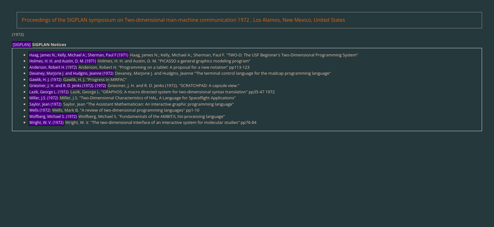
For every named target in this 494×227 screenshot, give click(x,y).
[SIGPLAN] (22, 44)
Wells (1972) (39, 110)
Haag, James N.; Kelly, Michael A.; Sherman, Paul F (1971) (78, 55)
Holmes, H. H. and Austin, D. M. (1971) (62, 61)
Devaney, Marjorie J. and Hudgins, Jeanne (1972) (71, 73)
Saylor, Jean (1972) (45, 104)
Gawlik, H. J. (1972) (45, 79)
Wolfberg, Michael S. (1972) (53, 116)
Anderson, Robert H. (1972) (53, 67)
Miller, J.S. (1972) (43, 98)
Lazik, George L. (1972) (49, 92)
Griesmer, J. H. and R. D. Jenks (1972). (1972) (67, 85)
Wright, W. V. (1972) (46, 122)
